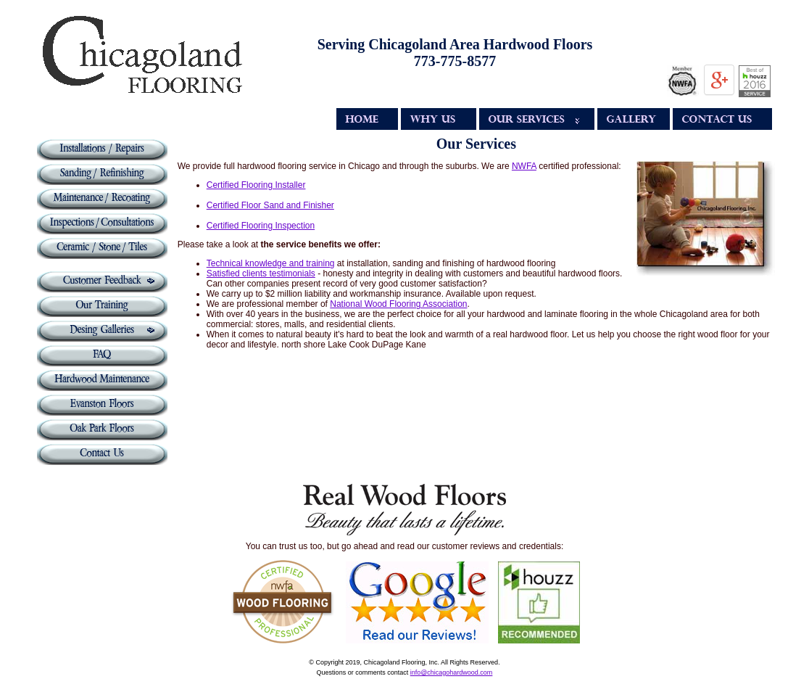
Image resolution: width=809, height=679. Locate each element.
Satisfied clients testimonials (261, 273)
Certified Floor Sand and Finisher (270, 205)
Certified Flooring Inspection (261, 226)
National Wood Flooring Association (398, 304)
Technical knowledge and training (271, 263)
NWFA (524, 166)
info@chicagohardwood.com (451, 672)
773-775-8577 (455, 61)
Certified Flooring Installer (256, 185)
